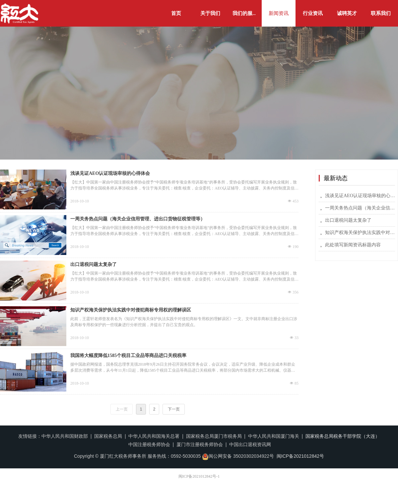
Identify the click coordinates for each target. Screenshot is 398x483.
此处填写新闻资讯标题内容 (353, 244)
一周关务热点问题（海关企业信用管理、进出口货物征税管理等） (137, 218)
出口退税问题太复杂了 (93, 264)
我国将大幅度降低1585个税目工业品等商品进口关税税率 (128, 355)
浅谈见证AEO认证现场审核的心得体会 (110, 173)
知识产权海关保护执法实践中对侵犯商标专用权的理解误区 (130, 309)
